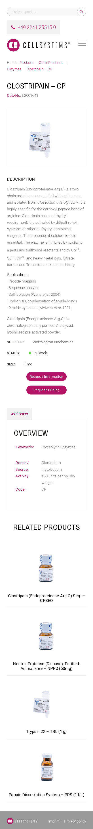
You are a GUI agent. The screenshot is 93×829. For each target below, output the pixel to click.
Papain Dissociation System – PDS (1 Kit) (46, 794)
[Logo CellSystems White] (38, 43)
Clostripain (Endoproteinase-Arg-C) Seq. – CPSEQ (46, 598)
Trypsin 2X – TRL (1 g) (46, 731)
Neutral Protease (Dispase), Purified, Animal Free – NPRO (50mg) (46, 666)
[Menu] (82, 43)
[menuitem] (82, 43)
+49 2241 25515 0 (37, 27)
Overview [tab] (19, 414)
